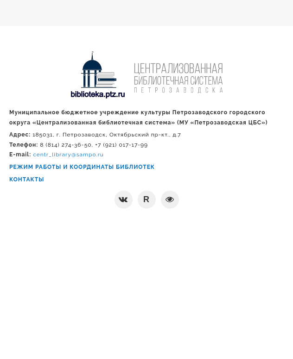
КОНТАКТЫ (26, 179)
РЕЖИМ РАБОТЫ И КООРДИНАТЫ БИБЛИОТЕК (82, 167)
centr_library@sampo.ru (68, 154)
